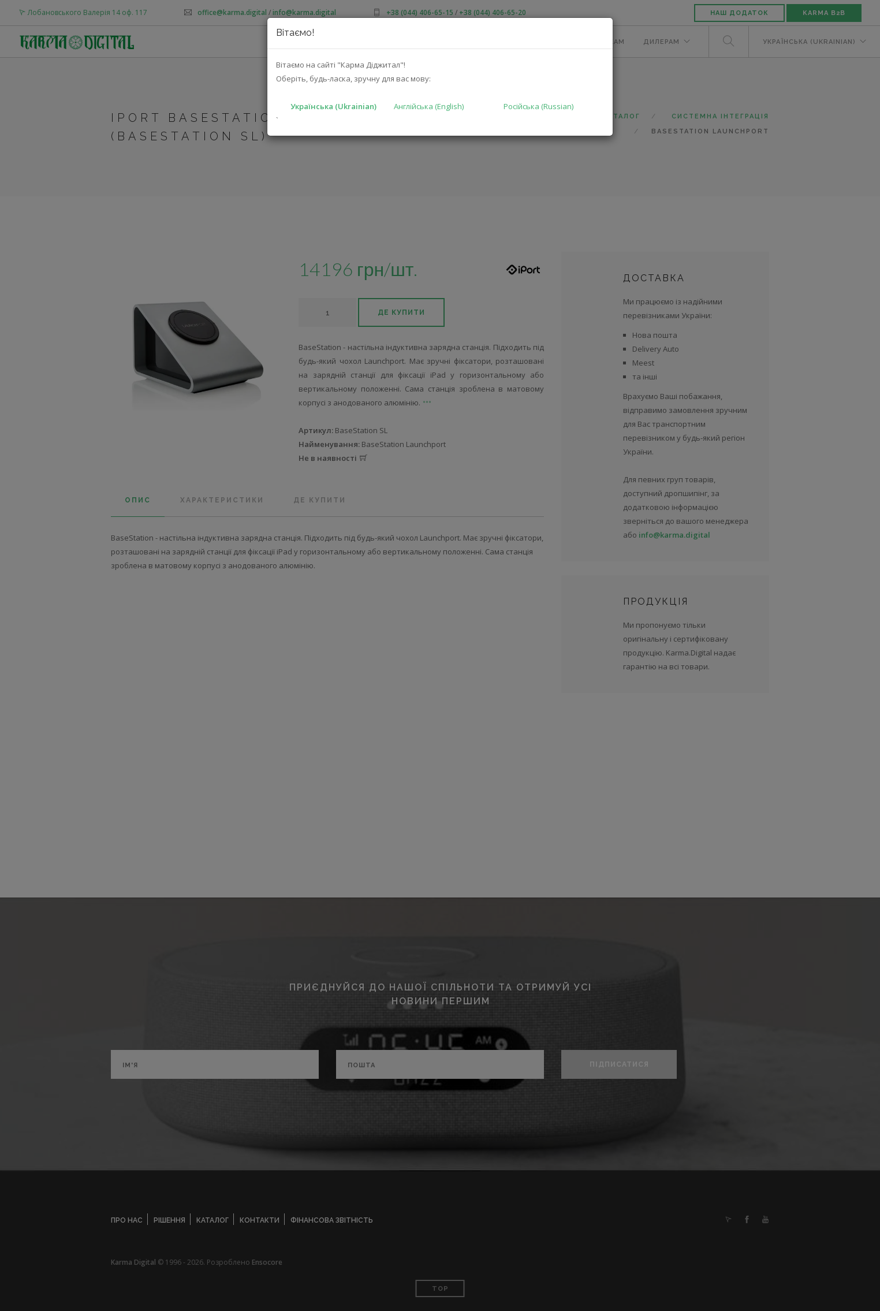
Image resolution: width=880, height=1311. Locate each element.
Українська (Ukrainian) (333, 106)
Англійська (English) (429, 106)
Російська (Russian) (538, 106)
